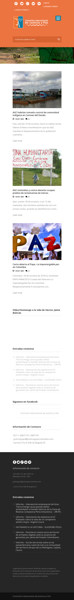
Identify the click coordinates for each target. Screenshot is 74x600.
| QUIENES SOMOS (50, 6)
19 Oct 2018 (19, 119)
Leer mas (17, 140)
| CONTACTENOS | (21, 10)
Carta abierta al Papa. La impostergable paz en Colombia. (36, 266)
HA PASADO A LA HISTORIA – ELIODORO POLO (38, 379)
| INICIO (46, 3)
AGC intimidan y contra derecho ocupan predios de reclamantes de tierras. (34, 191)
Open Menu (58, 18)
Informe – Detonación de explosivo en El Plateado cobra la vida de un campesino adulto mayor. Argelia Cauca (36, 372)
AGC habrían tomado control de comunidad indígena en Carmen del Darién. (36, 114)
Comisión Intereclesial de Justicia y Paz (39, 413)
